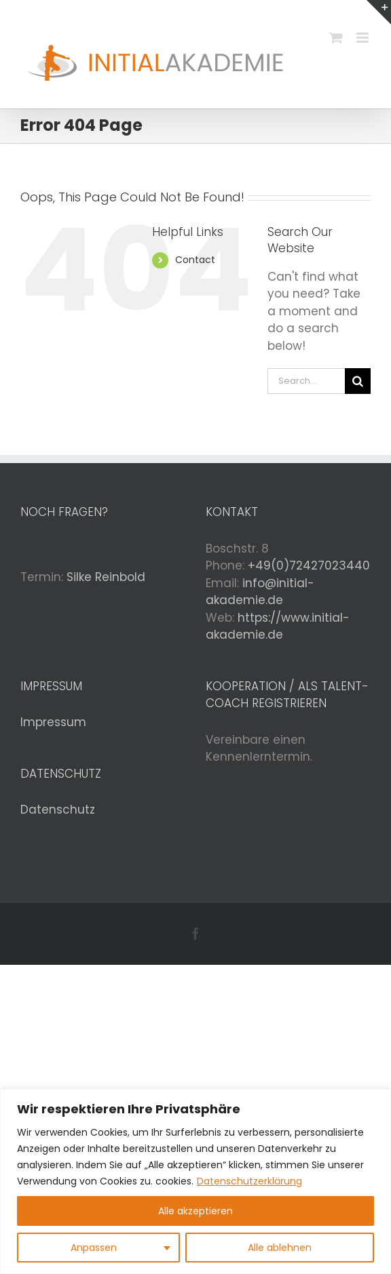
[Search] (358, 381)
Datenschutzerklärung (249, 1181)
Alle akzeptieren (195, 1211)
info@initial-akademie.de (260, 592)
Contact (195, 259)
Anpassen (94, 1247)
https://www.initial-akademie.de (278, 626)
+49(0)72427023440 (309, 565)
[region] (195, 1181)
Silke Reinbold (106, 577)
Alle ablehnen (280, 1247)
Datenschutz (57, 809)
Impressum (53, 722)
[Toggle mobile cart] (336, 38)
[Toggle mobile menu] (363, 38)
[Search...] (306, 381)
